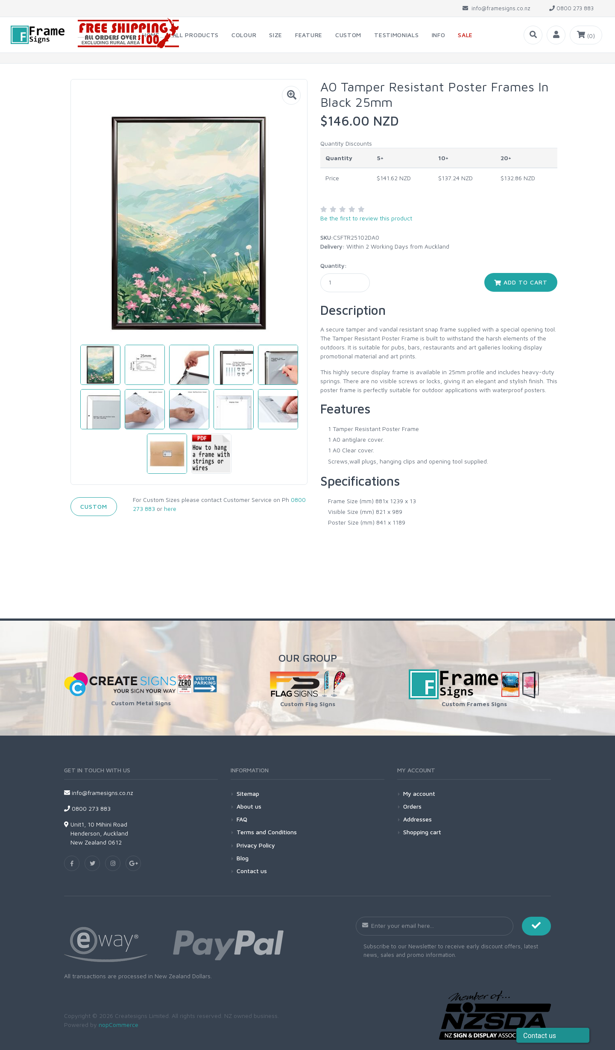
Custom (93, 506)
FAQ (242, 819)
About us (249, 806)
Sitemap (248, 793)
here (170, 508)
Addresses (417, 819)
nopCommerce (118, 1024)
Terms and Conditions (267, 832)
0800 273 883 (87, 808)
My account (419, 793)
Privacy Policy (256, 845)
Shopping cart (422, 832)
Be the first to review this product (366, 218)
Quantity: (333, 265)
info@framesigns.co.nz (98, 792)
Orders (412, 806)
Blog (243, 858)
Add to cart (521, 282)
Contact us (252, 870)
